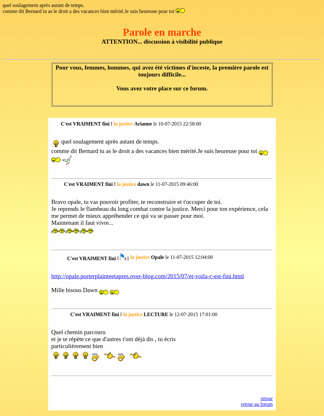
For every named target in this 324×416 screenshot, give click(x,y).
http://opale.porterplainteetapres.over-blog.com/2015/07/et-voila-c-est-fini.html (147, 276)
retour (267, 398)
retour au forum (257, 404)
